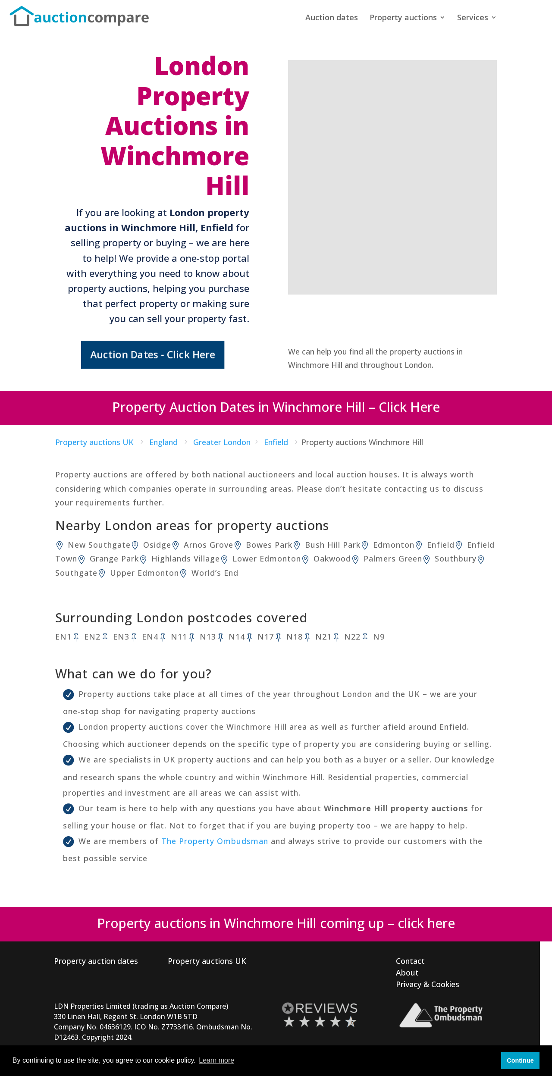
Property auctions (403, 18)
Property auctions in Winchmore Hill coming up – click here (276, 923)
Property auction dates (96, 961)
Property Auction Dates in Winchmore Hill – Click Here (276, 407)
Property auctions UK (207, 961)
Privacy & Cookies (427, 984)
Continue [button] (520, 1060)
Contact (410, 961)
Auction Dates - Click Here (152, 354)
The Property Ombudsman (214, 841)
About (407, 972)
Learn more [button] (216, 1060)
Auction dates (331, 18)
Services (472, 18)
